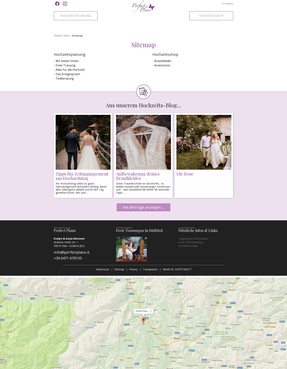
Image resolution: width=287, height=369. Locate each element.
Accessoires (162, 65)
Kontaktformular (188, 246)
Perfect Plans (143, 12)
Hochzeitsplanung (75, 16)
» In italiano (227, 3)
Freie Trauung (65, 65)
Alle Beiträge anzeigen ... (143, 207)
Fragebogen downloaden (193, 238)
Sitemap (119, 269)
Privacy (133, 269)
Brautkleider (163, 61)
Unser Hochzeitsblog (190, 242)
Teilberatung (65, 78)
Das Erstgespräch (68, 74)
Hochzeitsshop (211, 16)
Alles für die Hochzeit (70, 70)
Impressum (102, 269)
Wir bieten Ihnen (67, 61)
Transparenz (150, 269)
